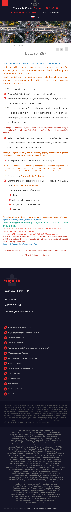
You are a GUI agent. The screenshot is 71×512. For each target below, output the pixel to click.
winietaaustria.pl (56, 478)
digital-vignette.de (17, 443)
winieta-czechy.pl (20, 476)
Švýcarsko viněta (14, 379)
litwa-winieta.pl (29, 449)
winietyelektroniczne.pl (20, 494)
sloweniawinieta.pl (34, 463)
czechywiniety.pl (17, 441)
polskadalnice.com (33, 457)
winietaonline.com (19, 486)
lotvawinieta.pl (37, 451)
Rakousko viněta (14, 373)
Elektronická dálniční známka (19, 328)
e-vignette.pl (32, 443)
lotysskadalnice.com (15, 453)
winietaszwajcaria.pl (20, 490)
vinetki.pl (33, 472)
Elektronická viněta (15, 389)
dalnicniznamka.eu (53, 441)
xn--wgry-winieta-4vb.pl (24, 500)
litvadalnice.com (14, 449)
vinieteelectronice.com (20, 474)
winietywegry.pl (53, 494)
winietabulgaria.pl (56, 480)
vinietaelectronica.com (48, 472)
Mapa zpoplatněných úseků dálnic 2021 (23, 333)
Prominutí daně (14, 363)
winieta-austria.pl (53, 474)
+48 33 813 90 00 (46, 8)
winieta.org (43, 478)
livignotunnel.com (21, 451)
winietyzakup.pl (37, 496)
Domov (6, 45)
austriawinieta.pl (34, 433)
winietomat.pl (21, 492)
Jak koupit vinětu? (15, 343)
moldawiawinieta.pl (17, 455)
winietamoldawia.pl (49, 484)
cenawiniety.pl (39, 437)
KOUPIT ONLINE (52, 13)
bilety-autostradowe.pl (18, 435)
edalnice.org (56, 443)
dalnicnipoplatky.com (34, 441)
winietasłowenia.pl (37, 490)
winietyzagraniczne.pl (20, 496)
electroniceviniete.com (51, 445)
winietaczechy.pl (36, 482)
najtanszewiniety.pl (34, 455)
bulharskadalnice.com (22, 437)
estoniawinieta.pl (15, 447)
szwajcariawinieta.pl (20, 465)
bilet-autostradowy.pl (51, 433)
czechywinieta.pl (52, 439)
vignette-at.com (12, 467)
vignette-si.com (46, 470)
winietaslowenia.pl (52, 488)
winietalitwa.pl (19, 484)
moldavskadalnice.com (54, 453)
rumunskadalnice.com (36, 459)
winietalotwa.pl (34, 484)
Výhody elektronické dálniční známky (23, 358)
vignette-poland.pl (15, 470)
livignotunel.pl (57, 449)
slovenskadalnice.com (17, 461)
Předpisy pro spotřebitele (18, 353)
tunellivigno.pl (53, 465)
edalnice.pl (15, 445)
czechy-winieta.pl (37, 439)
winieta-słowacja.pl (50, 476)
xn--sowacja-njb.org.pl (24, 498)
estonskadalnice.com (33, 447)
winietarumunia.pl (51, 486)
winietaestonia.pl (52, 482)
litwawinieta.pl (43, 449)
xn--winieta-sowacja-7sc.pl (46, 500)
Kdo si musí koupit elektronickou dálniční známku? (28, 348)
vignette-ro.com (31, 470)
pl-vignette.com (17, 457)
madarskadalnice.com (34, 453)
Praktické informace (16, 338)
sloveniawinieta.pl (54, 459)
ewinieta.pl (48, 447)
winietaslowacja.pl (35, 488)
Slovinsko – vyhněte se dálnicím (20, 368)
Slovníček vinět (14, 394)
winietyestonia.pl (38, 494)
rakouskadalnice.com (51, 457)
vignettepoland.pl (21, 472)
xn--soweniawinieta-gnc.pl (45, 498)
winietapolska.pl (35, 486)
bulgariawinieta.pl (54, 435)
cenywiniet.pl (52, 437)
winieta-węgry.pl (30, 478)
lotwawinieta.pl (51, 451)
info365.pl (58, 447)
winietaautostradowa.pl (37, 480)
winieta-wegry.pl (14, 478)
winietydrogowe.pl (47, 492)
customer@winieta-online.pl (25, 13)
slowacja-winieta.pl (54, 461)
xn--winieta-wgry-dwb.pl (35, 502)
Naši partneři (13, 384)
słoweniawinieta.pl (37, 465)
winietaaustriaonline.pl (17, 480)
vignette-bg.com (28, 467)
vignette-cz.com (43, 467)
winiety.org (33, 492)
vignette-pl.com (58, 467)
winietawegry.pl (53, 490)
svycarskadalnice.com (52, 463)
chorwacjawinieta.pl (20, 439)
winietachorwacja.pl (20, 482)
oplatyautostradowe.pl (53, 455)
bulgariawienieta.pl (37, 435)
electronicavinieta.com (31, 445)
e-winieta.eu (44, 443)
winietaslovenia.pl (19, 488)
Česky (35, 17)
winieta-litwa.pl (35, 476)
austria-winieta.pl (18, 433)
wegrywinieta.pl (38, 474)
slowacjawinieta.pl (17, 463)
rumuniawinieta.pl (17, 459)
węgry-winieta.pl (52, 496)
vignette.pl (59, 470)
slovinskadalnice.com (36, 461)
